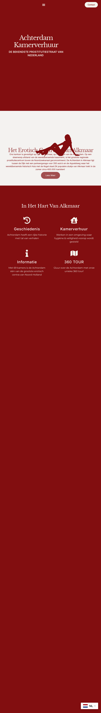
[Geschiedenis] (27, 220)
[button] (43, 4)
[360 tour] (74, 253)
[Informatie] (27, 253)
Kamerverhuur (74, 229)
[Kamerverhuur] (74, 220)
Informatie (27, 262)
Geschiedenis (27, 229)
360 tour (74, 262)
